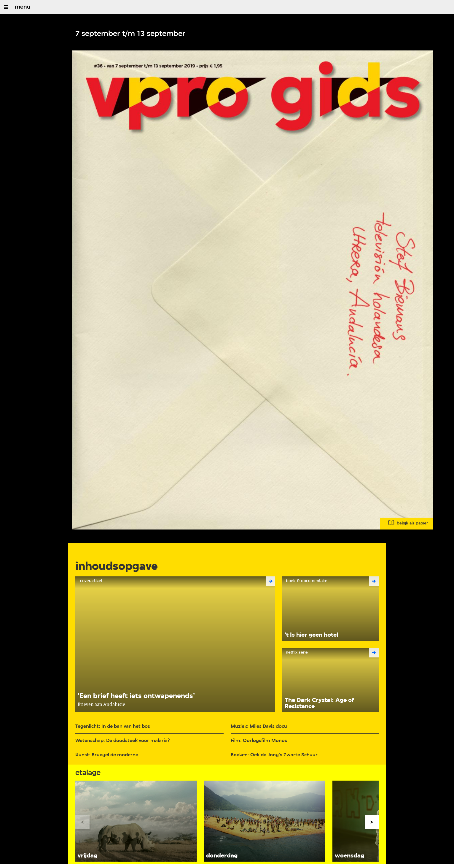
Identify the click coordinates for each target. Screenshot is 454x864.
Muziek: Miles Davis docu (259, 726)
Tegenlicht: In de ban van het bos (112, 726)
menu (22, 7)
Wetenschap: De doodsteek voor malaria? (122, 740)
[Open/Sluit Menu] (6, 7)
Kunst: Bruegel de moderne (106, 754)
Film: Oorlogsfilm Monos (259, 740)
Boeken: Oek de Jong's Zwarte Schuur (274, 754)
